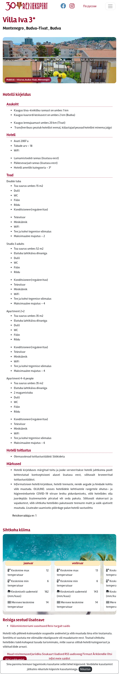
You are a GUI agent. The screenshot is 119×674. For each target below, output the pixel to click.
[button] (59, 69)
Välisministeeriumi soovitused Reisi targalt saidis (40, 626)
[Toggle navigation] (110, 6)
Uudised (59, 654)
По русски (89, 6)
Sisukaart (48, 654)
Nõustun (85, 669)
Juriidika (36, 654)
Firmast (87, 654)
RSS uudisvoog (73, 654)
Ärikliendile (100, 654)
